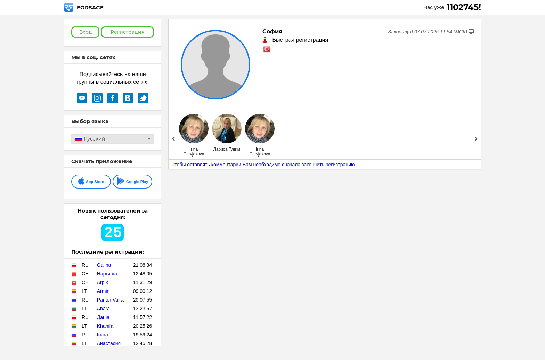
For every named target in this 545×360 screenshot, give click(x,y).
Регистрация (128, 32)
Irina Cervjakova (193, 152)
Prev (173, 138)
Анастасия (109, 343)
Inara (102, 334)
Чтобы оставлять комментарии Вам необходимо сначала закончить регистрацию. (263, 164)
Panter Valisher (113, 300)
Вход (85, 32)
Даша (103, 317)
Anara (103, 308)
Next (476, 138)
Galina (104, 265)
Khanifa (105, 326)
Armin (103, 291)
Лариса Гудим (226, 149)
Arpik (102, 282)
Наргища (107, 274)
